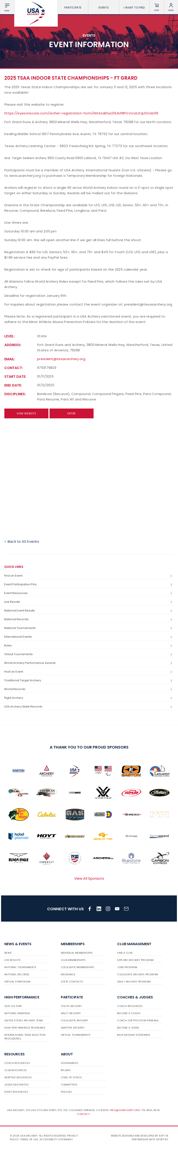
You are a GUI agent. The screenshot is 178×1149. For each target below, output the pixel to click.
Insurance (68, 974)
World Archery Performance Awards (88, 663)
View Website (26, 413)
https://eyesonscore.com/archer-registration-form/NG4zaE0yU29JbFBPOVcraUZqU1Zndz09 (81, 113)
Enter (71, 413)
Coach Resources (130, 1006)
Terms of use (29, 1139)
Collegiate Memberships (77, 967)
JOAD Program (127, 967)
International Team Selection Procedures (24, 1036)
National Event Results (88, 610)
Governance (69, 1063)
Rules (88, 645)
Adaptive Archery (73, 1027)
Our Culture (13, 1006)
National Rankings (17, 1013)
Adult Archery (71, 1013)
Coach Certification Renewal (138, 1020)
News (8, 953)
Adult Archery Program (134, 981)
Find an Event (88, 576)
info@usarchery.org (125, 1110)
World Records (88, 689)
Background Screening (133, 1035)
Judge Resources (16, 1084)
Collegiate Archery (74, 1020)
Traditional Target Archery (88, 680)
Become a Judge (128, 1027)
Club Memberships (73, 960)
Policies (66, 1092)
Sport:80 (162, 1139)
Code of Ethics (71, 1077)
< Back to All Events (21, 541)
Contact (83, 1114)
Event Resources (88, 593)
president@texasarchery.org (61, 359)
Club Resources (15, 1070)
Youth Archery (71, 1006)
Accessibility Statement (56, 1139)
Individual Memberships (77, 953)
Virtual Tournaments (88, 654)
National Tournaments (88, 628)
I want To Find (134, 7)
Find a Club (124, 953)
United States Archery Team (23, 1020)
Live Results (88, 602)
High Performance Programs (24, 1027)
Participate (73, 7)
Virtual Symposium (17, 981)
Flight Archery (88, 698)
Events (104, 7)
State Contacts (72, 981)
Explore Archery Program (135, 960)
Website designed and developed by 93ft (138, 1135)
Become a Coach (128, 1013)
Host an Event (88, 672)
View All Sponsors (89, 878)
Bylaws (66, 1070)
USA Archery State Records (88, 706)
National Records (88, 619)
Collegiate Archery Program (137, 974)
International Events (88, 637)
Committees (69, 1084)
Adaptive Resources (18, 1077)
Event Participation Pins (88, 584)
